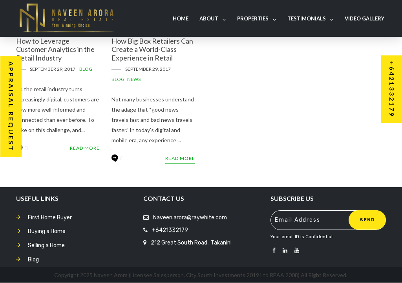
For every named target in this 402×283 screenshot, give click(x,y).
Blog (85, 69)
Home (180, 18)
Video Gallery (364, 18)
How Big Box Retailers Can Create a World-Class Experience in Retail (152, 49)
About (212, 18)
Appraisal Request (11, 106)
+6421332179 (170, 230)
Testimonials (310, 18)
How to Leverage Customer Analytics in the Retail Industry (55, 49)
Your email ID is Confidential (301, 236)
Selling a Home (46, 245)
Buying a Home (47, 231)
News (134, 79)
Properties (256, 18)
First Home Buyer (50, 217)
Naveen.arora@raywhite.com (190, 217)
